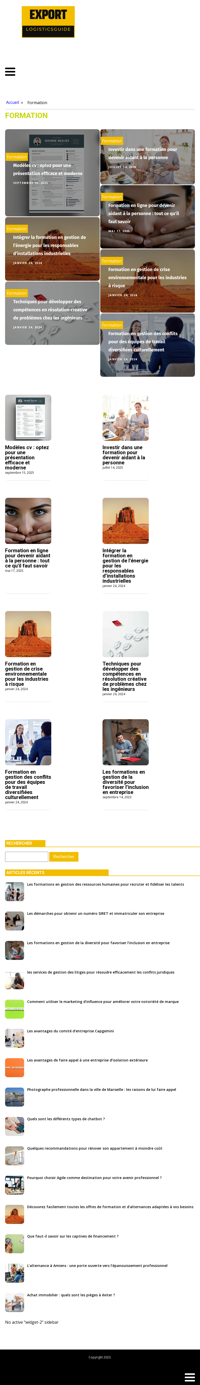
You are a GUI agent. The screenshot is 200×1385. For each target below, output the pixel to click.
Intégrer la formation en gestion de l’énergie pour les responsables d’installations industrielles (49, 245)
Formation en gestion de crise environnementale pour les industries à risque (147, 278)
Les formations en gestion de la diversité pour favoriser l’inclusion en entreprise (126, 782)
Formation (37, 102)
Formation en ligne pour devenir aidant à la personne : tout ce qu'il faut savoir (143, 213)
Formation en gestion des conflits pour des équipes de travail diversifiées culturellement (143, 342)
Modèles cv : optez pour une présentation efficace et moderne (27, 457)
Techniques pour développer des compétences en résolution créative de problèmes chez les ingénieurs (50, 310)
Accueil (12, 102)
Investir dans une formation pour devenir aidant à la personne (124, 455)
